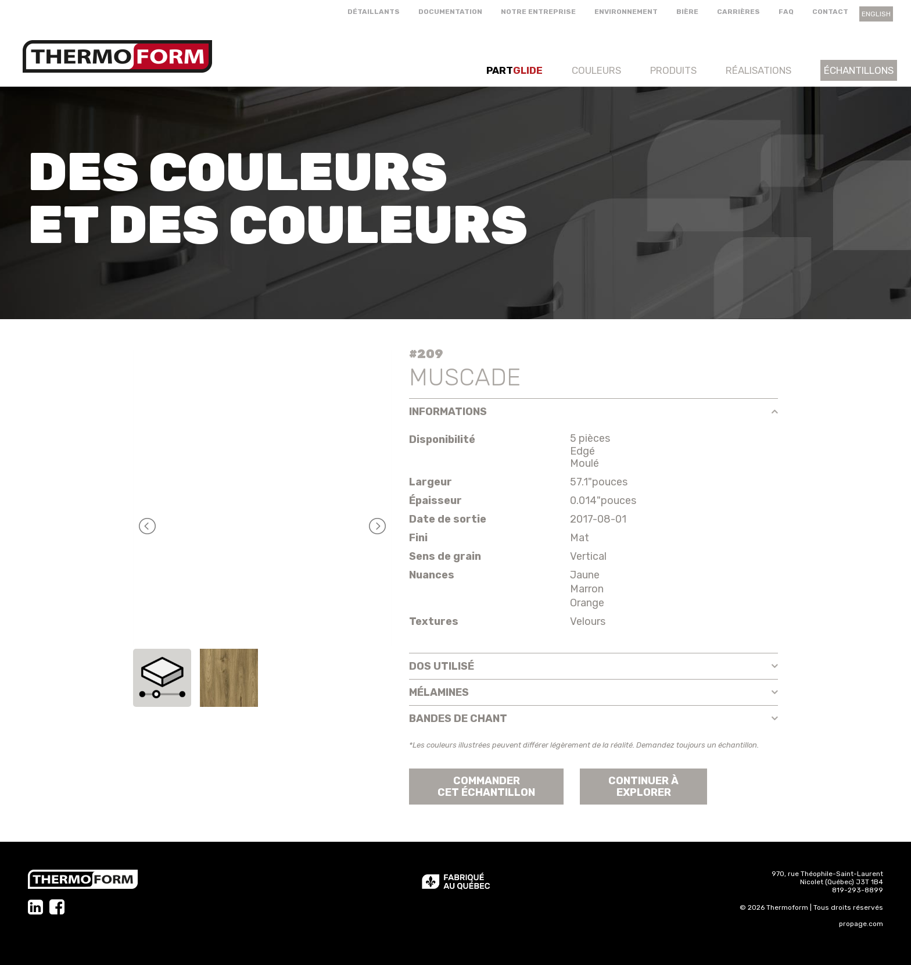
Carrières (738, 12)
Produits (673, 70)
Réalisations (758, 70)
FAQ (786, 12)
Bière (687, 12)
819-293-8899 (857, 890)
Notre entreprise (538, 12)
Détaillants (373, 12)
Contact (830, 12)
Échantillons (859, 70)
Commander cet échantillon (486, 786)
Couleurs (596, 70)
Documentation (450, 12)
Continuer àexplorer (643, 786)
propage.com (861, 924)
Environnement (626, 12)
